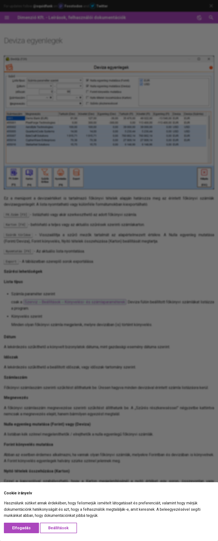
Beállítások (58, 528)
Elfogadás (21, 528)
